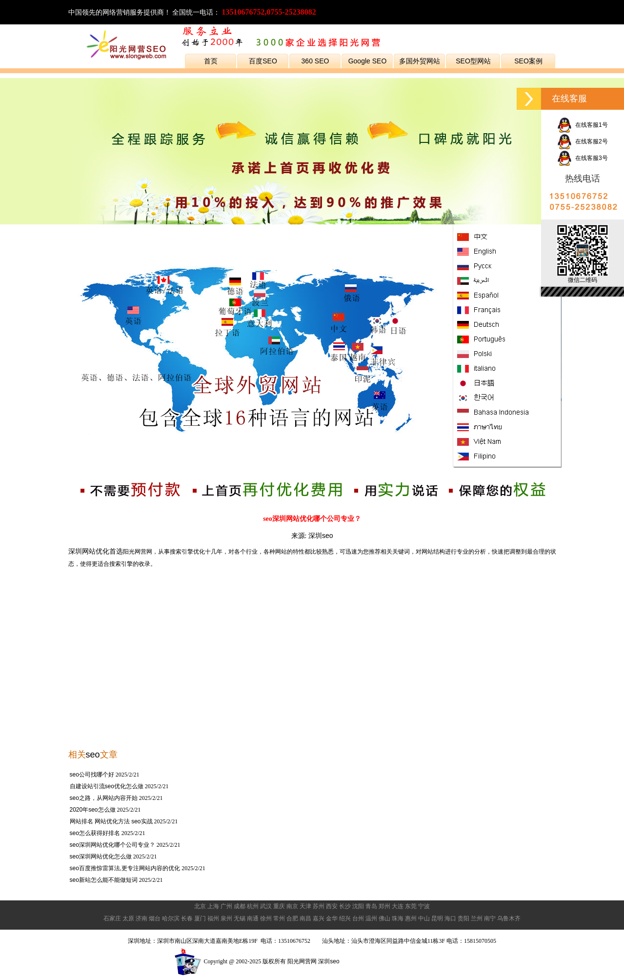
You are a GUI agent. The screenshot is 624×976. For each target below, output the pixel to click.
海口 (450, 918)
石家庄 (112, 918)
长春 (187, 918)
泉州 (226, 918)
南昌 (305, 918)
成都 (239, 906)
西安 (332, 906)
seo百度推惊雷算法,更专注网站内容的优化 (125, 868)
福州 (213, 918)
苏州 (318, 906)
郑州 (384, 906)
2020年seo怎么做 (93, 809)
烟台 (155, 918)
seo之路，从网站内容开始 (104, 798)
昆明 (437, 918)
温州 (371, 918)
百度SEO (263, 61)
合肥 (292, 918)
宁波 (424, 906)
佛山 (384, 918)
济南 (141, 918)
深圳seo (320, 535)
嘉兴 (318, 918)
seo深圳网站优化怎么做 (101, 856)
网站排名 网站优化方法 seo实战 (111, 821)
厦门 (200, 918)
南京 (292, 906)
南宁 (490, 918)
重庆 (279, 906)
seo (93, 754)
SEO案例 (528, 61)
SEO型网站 (473, 61)
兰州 (477, 918)
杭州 (253, 906)
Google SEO (367, 61)
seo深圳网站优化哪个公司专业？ (112, 844)
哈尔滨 (171, 918)
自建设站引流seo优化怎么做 (106, 786)
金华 (332, 918)
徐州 (266, 918)
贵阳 (463, 918)
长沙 (345, 906)
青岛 (371, 906)
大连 (397, 906)
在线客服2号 (582, 141)
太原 (128, 918)
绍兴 (345, 918)
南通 (253, 918)
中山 (424, 918)
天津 (305, 906)
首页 (211, 61)
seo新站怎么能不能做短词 (104, 879)
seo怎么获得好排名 (95, 833)
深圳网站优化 (88, 551)
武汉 (266, 906)
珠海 (397, 918)
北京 (200, 906)
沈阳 (358, 906)
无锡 (239, 918)
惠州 (411, 918)
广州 (226, 906)
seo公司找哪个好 (92, 774)
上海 (213, 906)
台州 (358, 918)
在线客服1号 (582, 124)
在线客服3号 (582, 158)
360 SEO (315, 61)
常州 (279, 918)
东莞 (411, 906)
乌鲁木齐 (509, 918)
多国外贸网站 (419, 61)
